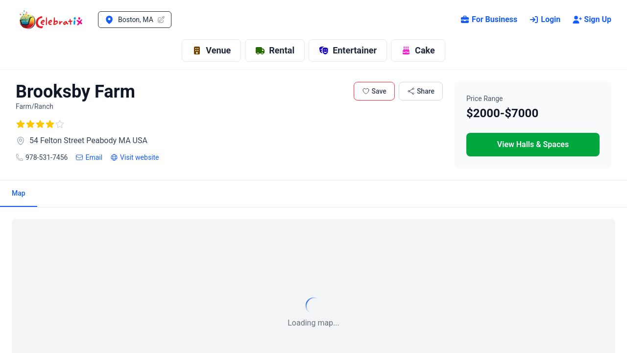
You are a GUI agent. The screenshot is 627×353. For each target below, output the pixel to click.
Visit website (134, 157)
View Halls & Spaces (533, 144)
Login (544, 19)
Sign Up (591, 19)
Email (88, 157)
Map (18, 193)
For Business (488, 19)
